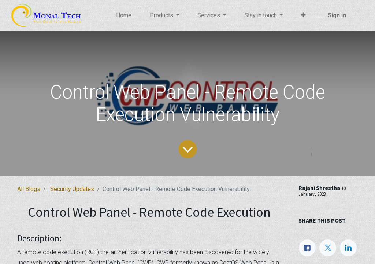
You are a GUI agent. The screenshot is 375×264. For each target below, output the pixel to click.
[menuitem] (124, 15)
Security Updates (72, 189)
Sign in (336, 15)
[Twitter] (328, 248)
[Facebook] (307, 248)
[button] (303, 15)
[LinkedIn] (348, 248)
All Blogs (28, 189)
